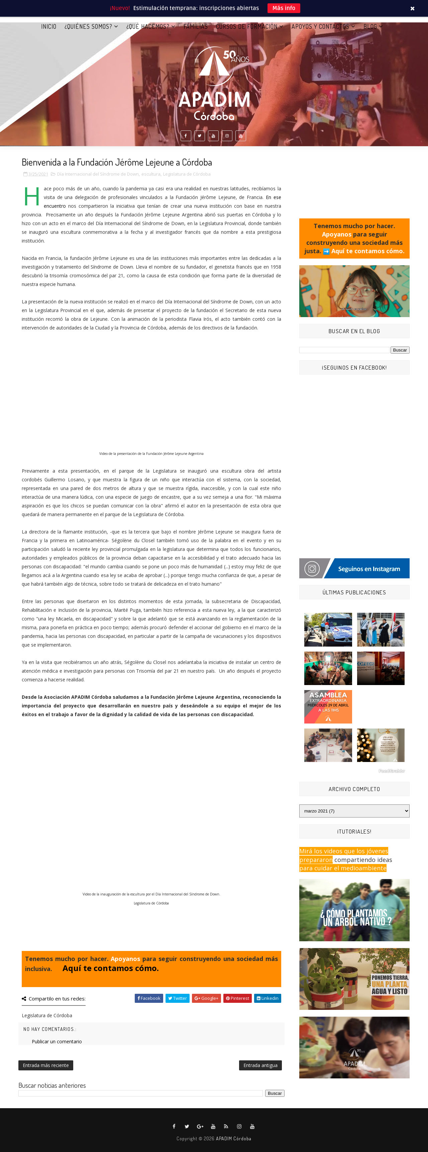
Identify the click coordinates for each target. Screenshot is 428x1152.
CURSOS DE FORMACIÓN (247, 26)
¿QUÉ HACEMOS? (148, 26)
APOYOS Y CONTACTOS (320, 26)
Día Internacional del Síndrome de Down (98, 174)
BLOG (370, 26)
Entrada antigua (260, 1065)
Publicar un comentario (57, 1041)
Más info (284, 8)
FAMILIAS (196, 26)
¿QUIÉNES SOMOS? (88, 26)
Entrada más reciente (46, 1065)
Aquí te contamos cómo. (111, 967)
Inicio (49, 26)
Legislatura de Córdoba (187, 174)
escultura (150, 174)
